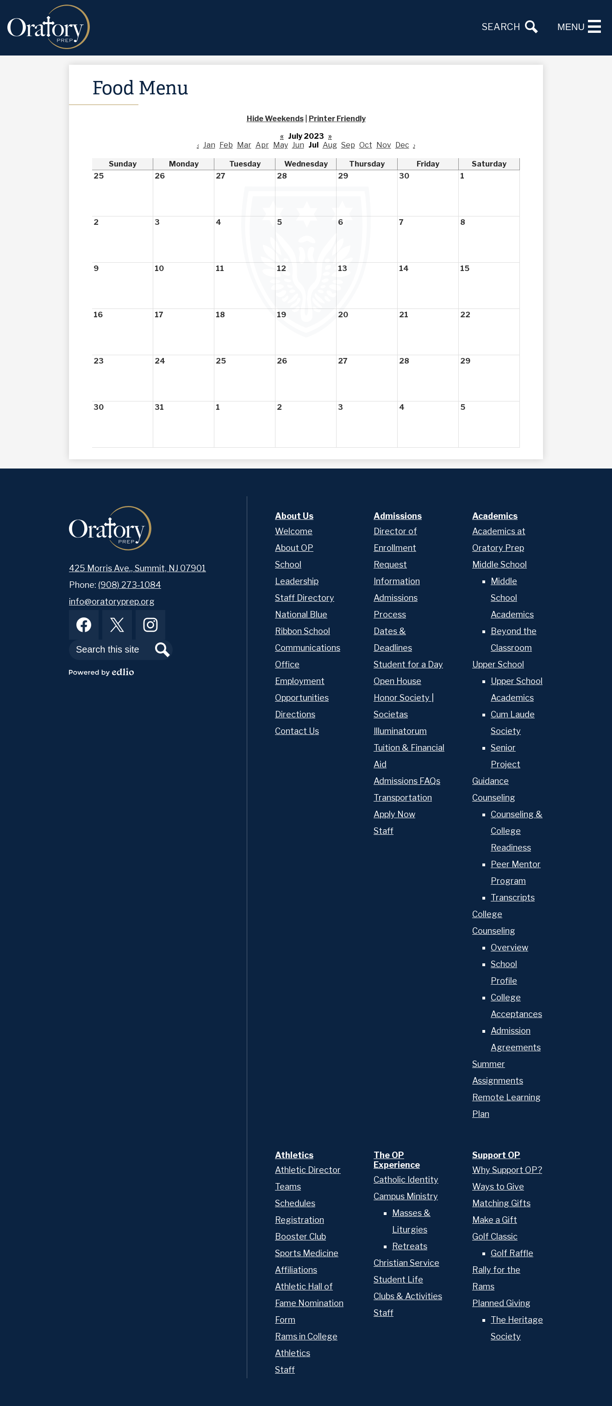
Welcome (293, 531)
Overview (509, 947)
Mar (244, 145)
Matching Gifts (501, 1203)
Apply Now (394, 814)
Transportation (403, 797)
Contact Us (297, 731)
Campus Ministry (406, 1196)
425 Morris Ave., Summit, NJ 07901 (137, 568)
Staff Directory (304, 598)
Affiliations (296, 1270)
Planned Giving (501, 1303)
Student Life (398, 1279)
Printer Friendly (337, 118)
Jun (298, 145)
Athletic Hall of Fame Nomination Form (309, 1303)
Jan (209, 145)
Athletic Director (308, 1170)
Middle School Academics (512, 597)
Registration (299, 1220)
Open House (397, 681)
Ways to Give (498, 1186)
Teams (288, 1186)
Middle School (499, 564)
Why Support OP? (507, 1170)
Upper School (498, 664)
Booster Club (300, 1236)
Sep (348, 145)
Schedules (295, 1203)
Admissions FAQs (407, 781)
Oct (365, 145)
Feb (226, 145)
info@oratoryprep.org (112, 601)
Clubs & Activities (408, 1296)
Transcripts (513, 897)
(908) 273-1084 (129, 585)
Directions (295, 714)
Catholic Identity (406, 1179)
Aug (330, 145)
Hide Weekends (275, 118)
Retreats (409, 1246)
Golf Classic (495, 1236)
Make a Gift (494, 1220)
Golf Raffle (512, 1253)
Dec (402, 145)
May (280, 145)
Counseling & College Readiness (517, 830)
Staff (383, 831)
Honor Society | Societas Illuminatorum (404, 714)
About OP (294, 548)
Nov (383, 145)
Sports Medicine (306, 1253)
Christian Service (406, 1263)
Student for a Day (408, 664)
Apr (262, 145)
